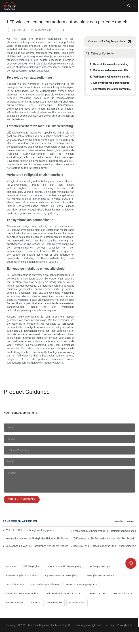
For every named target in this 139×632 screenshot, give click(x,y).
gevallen (119, 521)
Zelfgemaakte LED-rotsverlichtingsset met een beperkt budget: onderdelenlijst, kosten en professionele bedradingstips (104, 538)
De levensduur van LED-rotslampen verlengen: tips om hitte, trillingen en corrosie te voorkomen (36, 546)
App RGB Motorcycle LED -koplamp (61, 575)
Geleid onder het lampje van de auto (64, 593)
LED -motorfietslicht (122, 593)
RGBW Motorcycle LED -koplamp (21, 575)
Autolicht (35, 602)
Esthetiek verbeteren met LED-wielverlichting (112, 70)
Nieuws (130, 521)
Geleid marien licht (15, 602)
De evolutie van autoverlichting (111, 64)
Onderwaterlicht (77, 602)
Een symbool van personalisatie (111, 82)
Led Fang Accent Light (99, 566)
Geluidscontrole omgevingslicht (81, 584)
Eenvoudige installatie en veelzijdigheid (112, 88)
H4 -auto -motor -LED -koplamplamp (64, 566)
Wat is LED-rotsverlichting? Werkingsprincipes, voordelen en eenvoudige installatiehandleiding (31, 530)
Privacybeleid (125, 625)
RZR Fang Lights (31, 566)
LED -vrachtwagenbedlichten (45, 584)
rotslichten (11, 566)
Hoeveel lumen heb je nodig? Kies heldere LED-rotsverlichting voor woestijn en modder (36, 538)
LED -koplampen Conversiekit (100, 575)
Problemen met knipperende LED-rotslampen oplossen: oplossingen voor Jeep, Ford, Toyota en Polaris (104, 530)
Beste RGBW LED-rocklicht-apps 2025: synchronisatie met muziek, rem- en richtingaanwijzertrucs (104, 546)
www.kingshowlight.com (89, 625)
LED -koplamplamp (15, 584)
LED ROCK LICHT (97, 593)
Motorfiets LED (54, 602)
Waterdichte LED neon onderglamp (22, 593)
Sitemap (109, 625)
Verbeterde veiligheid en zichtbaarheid (112, 76)
